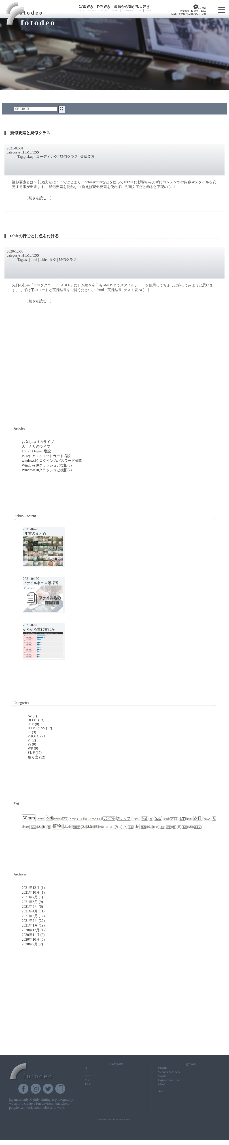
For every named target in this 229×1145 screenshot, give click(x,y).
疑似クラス (69, 156)
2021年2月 (30, 920)
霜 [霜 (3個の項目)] (179, 826)
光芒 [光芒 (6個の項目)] (158, 818)
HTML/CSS (30, 152)
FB (139, 10)
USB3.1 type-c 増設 (36, 451)
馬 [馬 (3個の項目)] (190, 826)
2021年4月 (30, 911)
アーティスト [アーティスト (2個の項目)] (76, 818)
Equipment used (169, 1080)
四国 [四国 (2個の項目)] (189, 818)
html (34, 259)
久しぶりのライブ (36, 446)
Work (162, 1076)
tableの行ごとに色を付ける (34, 236)
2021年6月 (30, 902)
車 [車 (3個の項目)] (149, 826)
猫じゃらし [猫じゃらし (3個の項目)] (107, 826)
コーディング (46, 156)
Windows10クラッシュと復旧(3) (47, 465)
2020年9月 (30, 944)
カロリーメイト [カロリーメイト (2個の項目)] (93, 818)
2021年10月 (31, 892)
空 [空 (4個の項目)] (124, 826)
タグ (52, 259)
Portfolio (90, 1076)
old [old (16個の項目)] (49, 818)
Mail (161, 1084)
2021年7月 (30, 897)
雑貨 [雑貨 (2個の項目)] (168, 827)
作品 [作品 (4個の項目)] (144, 818)
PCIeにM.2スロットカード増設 (46, 456)
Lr (29, 732)
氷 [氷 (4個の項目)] (83, 826)
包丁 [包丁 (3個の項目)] (182, 818)
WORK (104, 10)
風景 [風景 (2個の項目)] (184, 827)
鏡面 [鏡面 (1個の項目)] (162, 827)
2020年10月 (31, 939)
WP (30, 748)
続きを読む (39, 198)
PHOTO (34, 736)
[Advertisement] (114, 384)
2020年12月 (31, 930)
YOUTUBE (128, 10)
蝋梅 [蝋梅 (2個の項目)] (143, 827)
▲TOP (163, 1091)
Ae (30, 716)
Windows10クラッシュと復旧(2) (47, 470)
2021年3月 (30, 916)
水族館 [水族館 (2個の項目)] (76, 827)
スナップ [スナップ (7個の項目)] (123, 818)
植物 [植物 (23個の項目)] (57, 826)
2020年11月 (30, 935)
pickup (29, 156)
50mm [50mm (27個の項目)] (28, 818)
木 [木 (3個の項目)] (39, 826)
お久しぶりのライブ (38, 442)
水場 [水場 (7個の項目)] (67, 826)
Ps (29, 744)
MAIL (149, 10)
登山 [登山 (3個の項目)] (118, 826)
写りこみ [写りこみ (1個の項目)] (173, 819)
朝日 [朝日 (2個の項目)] (33, 827)
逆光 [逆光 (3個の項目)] (155, 826)
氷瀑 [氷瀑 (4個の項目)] (90, 826)
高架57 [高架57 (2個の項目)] (197, 827)
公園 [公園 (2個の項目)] (165, 818)
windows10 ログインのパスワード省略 (52, 460)
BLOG (115, 10)
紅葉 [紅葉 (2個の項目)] (131, 827)
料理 (31, 752)
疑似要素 (87, 156)
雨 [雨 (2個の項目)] (174, 827)
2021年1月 (30, 925)
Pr (29, 740)
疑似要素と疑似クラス (30, 133)
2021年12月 (31, 888)
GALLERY (91, 10)
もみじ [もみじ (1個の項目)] (64, 819)
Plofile (163, 1068)
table (43, 259)
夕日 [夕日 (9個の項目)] (197, 818)
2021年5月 (30, 906)
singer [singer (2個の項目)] (57, 818)
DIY (31, 724)
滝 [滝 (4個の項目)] (96, 826)
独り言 (33, 757)
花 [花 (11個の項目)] (137, 826)
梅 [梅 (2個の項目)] (49, 827)
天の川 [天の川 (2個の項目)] (207, 818)
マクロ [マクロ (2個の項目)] (136, 818)
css (26, 259)
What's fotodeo (169, 1072)
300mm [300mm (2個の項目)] (40, 818)
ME (79, 10)
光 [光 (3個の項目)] (151, 818)
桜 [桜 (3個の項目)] (44, 826)
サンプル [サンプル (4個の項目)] (109, 818)
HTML (89, 1084)
